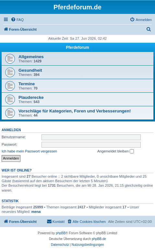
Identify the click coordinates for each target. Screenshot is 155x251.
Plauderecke (31, 97)
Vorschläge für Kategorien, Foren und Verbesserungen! (74, 111)
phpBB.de (99, 239)
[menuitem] (17, 20)
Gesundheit (30, 70)
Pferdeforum (77, 47)
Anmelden (11, 130)
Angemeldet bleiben (115, 151)
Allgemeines (31, 56)
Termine (26, 83)
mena (36, 212)
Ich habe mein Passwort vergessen (29, 151)
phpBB (61, 233)
